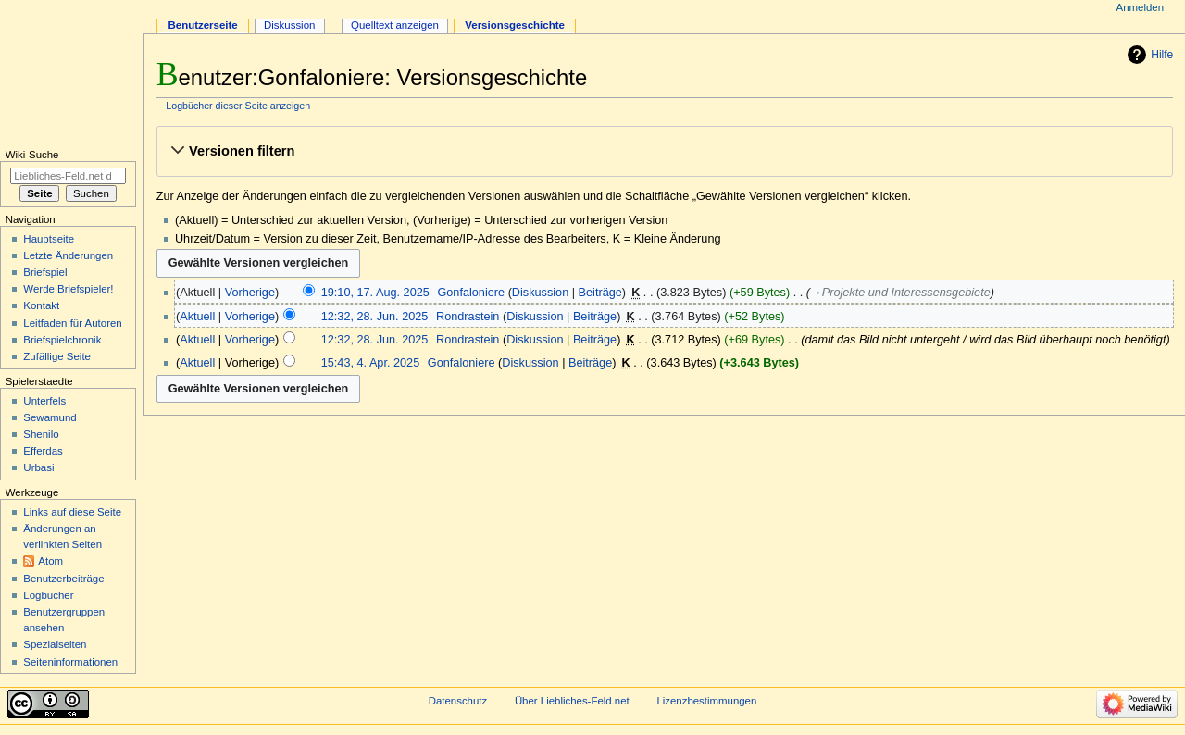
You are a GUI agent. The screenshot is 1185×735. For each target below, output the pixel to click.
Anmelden (1140, 7)
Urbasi (38, 467)
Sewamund (49, 417)
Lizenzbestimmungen (706, 700)
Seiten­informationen (70, 661)
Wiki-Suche (32, 154)
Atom (50, 561)
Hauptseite (48, 238)
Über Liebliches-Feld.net (572, 700)
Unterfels (44, 400)
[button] (664, 150)
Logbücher (48, 595)
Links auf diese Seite (72, 511)
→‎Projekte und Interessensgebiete (900, 292)
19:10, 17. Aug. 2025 (375, 292)
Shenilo (40, 434)
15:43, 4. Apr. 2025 (370, 362)
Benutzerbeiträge (63, 578)
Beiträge (600, 292)
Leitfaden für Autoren (72, 323)
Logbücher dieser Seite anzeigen (238, 105)
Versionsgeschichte (515, 25)
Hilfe (1162, 54)
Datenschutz (458, 700)
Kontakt (41, 305)
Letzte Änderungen (68, 255)
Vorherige (250, 292)
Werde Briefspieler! (68, 288)
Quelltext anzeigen (395, 25)
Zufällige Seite (57, 356)
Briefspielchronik (62, 339)
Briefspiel (45, 272)
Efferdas (42, 450)
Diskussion (540, 292)
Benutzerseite (203, 25)
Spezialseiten (54, 644)
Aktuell (197, 316)
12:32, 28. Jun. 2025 (375, 316)
